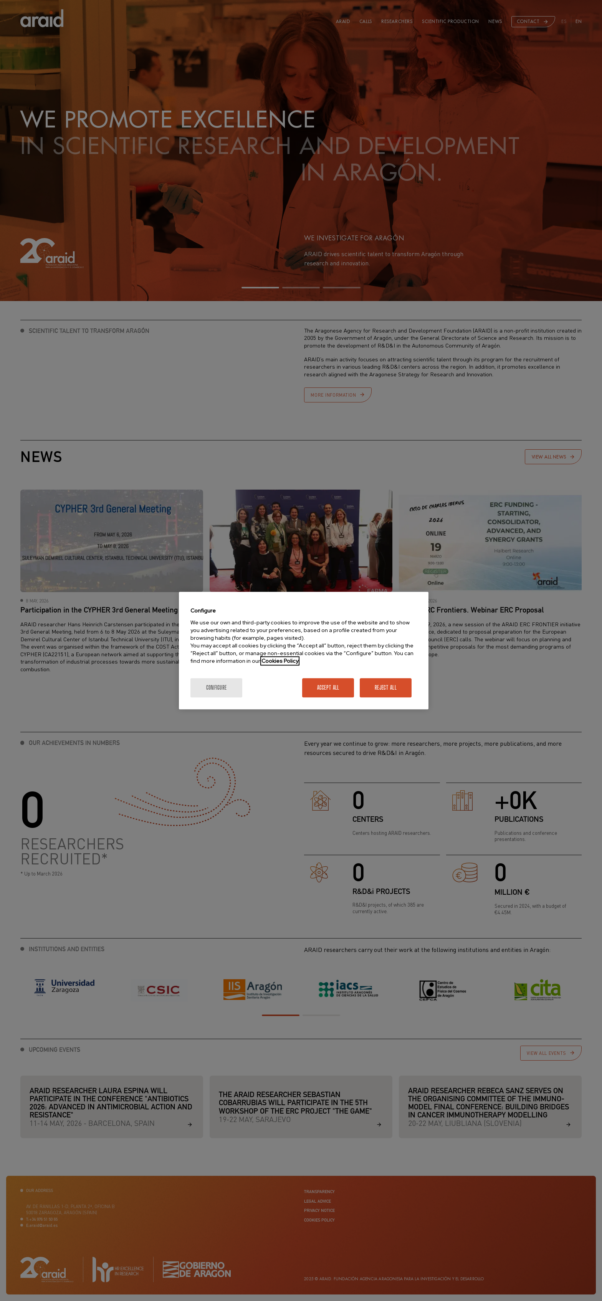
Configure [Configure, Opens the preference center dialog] (216, 687)
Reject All (386, 687)
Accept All (328, 687)
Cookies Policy (279, 660)
